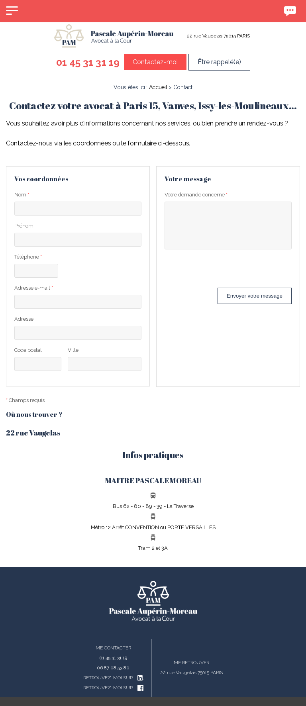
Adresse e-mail (33, 288)
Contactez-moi (155, 62)
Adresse (23, 319)
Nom (21, 195)
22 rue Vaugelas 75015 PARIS (218, 36)
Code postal (28, 350)
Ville (73, 350)
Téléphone (28, 257)
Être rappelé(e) (219, 62)
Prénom (23, 226)
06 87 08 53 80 (113, 668)
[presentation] (225, 272)
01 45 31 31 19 (88, 62)
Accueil (158, 87)
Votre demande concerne (196, 195)
